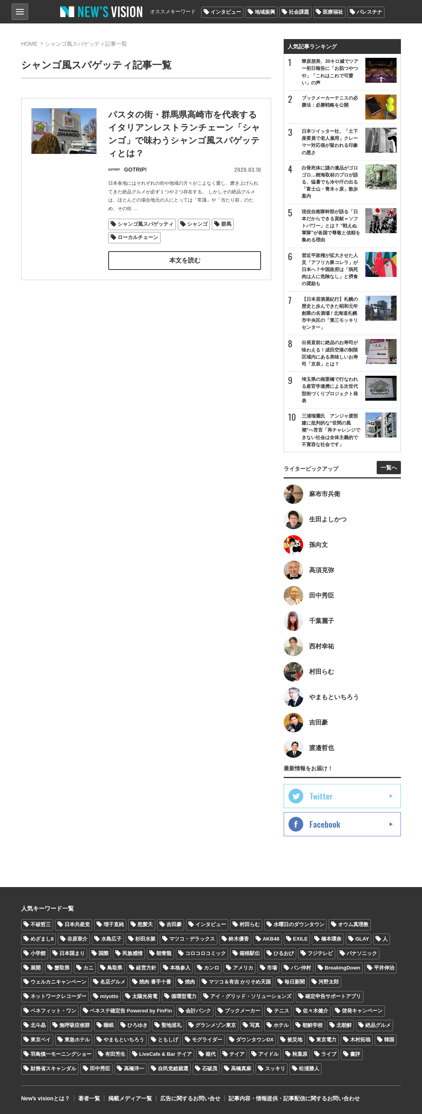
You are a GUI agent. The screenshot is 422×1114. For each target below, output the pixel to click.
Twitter (321, 796)
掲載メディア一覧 (130, 1098)
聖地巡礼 (171, 1025)
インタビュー (226, 12)
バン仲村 (301, 968)
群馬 (226, 224)
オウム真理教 (353, 924)
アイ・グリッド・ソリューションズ (250, 996)
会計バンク (198, 1011)
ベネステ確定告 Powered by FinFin (131, 1011)
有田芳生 (115, 1054)
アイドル (268, 1054)
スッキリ (275, 1068)
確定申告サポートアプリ (333, 996)
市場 (272, 968)
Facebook (324, 824)
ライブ (328, 1054)
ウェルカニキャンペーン (58, 982)
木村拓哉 (360, 1040)
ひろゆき (137, 1025)
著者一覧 (89, 1098)
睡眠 (109, 1025)
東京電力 (326, 1040)
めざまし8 (42, 939)
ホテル (281, 1025)
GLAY (362, 939)
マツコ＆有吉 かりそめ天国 (240, 982)
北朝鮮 (344, 1025)
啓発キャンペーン (362, 1011)
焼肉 (190, 982)
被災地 (294, 1040)
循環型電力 (184, 996)
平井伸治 (384, 968)
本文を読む (184, 260)
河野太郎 (328, 982)
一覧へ (389, 467)
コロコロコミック (205, 953)
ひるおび (284, 953)
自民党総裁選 (173, 1068)
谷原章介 (77, 939)
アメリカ (243, 968)
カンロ (211, 968)
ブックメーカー (242, 1011)
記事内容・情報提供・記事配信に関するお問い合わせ (294, 1098)
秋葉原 (300, 1054)
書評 (355, 1054)
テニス (281, 1011)
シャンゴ (197, 224)
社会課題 (299, 12)
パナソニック (362, 953)
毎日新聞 (294, 982)
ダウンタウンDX (255, 1040)
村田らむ (250, 924)
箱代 (211, 1054)
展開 (35, 968)
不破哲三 (40, 924)
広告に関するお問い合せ (190, 1098)
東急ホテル (77, 1040)
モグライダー (207, 1040)
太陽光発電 (144, 996)
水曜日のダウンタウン (299, 924)
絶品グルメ (378, 1025)
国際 (103, 953)
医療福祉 (333, 12)
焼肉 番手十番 (155, 982)
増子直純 (114, 924)
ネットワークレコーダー (58, 996)
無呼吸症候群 (74, 1025)
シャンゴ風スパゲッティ (145, 224)
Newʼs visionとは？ (45, 1098)
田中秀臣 (100, 1068)
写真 (255, 1025)
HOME (29, 44)
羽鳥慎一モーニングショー (60, 1054)
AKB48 (271, 939)
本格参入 (180, 968)
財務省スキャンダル (53, 1068)
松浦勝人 (309, 1068)
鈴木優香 (239, 939)
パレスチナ (369, 12)
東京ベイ (40, 1040)
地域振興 (265, 12)
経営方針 (146, 968)
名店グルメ (112, 982)
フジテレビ (320, 953)
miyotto (109, 996)
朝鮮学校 (312, 1025)
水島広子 (111, 939)
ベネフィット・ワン (53, 1011)
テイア (237, 1054)
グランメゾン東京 (215, 1025)
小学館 (38, 953)
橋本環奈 (331, 939)
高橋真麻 (241, 1068)
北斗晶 (38, 1025)
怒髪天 (145, 924)
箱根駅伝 (250, 953)
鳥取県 (114, 968)
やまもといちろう (124, 1040)
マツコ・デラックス (192, 939)
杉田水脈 (145, 939)
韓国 (389, 1040)
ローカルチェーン (138, 237)
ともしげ (168, 1040)
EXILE (300, 939)
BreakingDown (342, 968)
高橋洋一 (134, 1068)
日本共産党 (77, 924)
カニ (88, 968)
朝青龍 (164, 953)
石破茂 (209, 1068)
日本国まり (72, 953)
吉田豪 (174, 924)
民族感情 (132, 953)
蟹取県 (62, 968)
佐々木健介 (315, 1011)
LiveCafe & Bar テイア (165, 1054)
